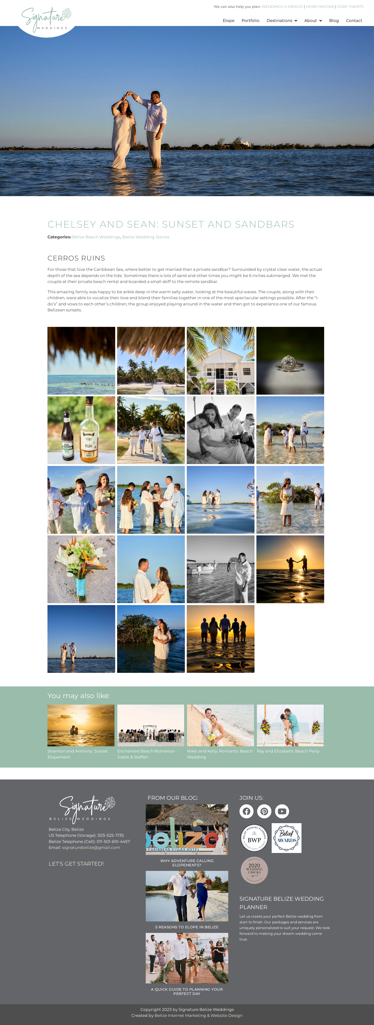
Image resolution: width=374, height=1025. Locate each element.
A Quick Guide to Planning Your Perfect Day (187, 991)
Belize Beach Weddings (96, 237)
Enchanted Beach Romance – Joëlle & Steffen (150, 750)
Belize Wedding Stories (145, 237)
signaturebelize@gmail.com (91, 847)
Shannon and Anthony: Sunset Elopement (80, 750)
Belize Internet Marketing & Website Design (199, 1015)
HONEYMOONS (320, 6)
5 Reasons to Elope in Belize (186, 927)
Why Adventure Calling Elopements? (187, 862)
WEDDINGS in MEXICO (282, 6)
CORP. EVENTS (350, 6)
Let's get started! (76, 863)
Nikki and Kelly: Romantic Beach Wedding (220, 750)
